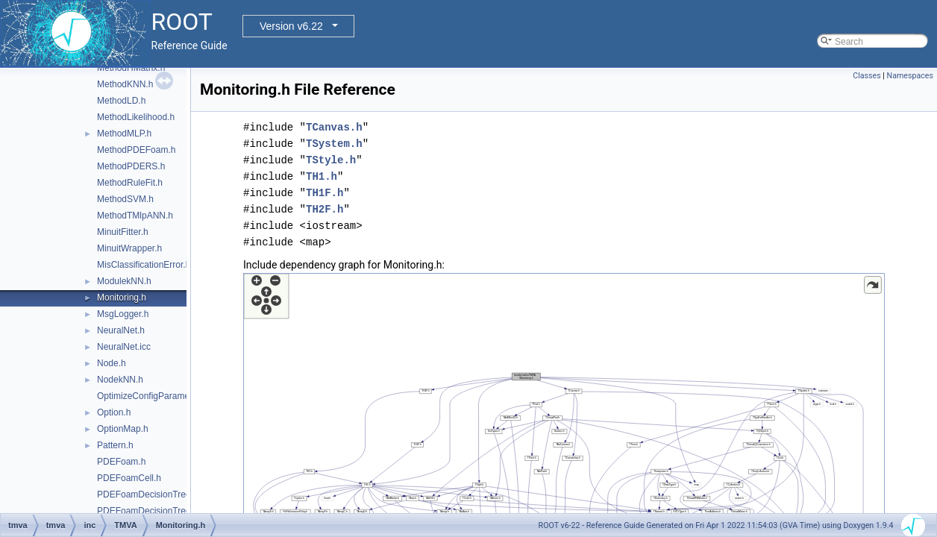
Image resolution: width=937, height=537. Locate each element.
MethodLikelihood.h (136, 117)
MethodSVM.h (125, 199)
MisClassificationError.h (143, 265)
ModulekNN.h (124, 281)
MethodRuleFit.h (130, 183)
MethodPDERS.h (131, 166)
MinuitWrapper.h (129, 248)
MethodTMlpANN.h (135, 215)
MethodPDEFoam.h (136, 150)
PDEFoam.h (121, 461)
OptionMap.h (122, 429)
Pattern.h (115, 445)
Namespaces (910, 76)
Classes (866, 76)
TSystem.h (334, 143)
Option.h (114, 412)
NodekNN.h (120, 379)
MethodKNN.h (125, 84)
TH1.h (321, 176)
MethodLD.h (121, 100)
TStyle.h (331, 160)
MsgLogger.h (122, 314)
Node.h (111, 363)
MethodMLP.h (124, 133)
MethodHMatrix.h (131, 68)
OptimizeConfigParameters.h (154, 396)
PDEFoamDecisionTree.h (147, 494)
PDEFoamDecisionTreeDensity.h (162, 511)
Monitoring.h (121, 297)
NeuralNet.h (121, 330)
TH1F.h (324, 193)
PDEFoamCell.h (129, 478)
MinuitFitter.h (122, 232)
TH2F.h (324, 209)
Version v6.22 (291, 26)
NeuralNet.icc (124, 347)
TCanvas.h (334, 127)
